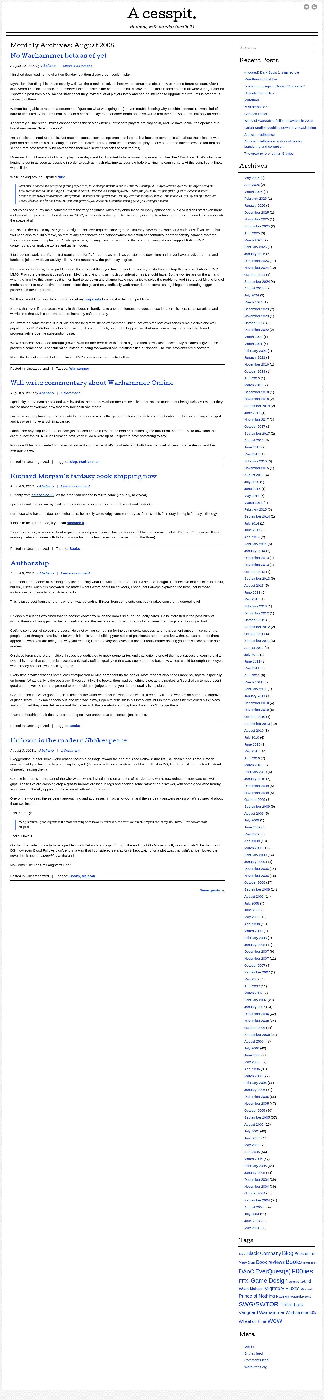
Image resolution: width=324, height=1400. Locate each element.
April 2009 (252, 841)
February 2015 (255, 509)
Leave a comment (77, 66)
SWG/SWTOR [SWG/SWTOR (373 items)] (259, 1304)
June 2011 (252, 661)
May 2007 (251, 979)
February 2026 (255, 198)
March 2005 (253, 1159)
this (61, 177)
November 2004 (256, 1186)
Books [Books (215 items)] (294, 1261)
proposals (93, 299)
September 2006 (257, 1034)
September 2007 (257, 972)
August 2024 (254, 288)
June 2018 (252, 413)
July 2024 (251, 295)
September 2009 (257, 806)
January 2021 (254, 357)
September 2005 (257, 1117)
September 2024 (257, 281)
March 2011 (253, 682)
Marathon (251, 100)
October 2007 (254, 965)
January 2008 (254, 945)
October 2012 (254, 620)
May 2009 (251, 834)
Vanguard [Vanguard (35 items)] (248, 1312)
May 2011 (251, 668)
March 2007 (253, 993)
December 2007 (256, 951)
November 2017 (256, 419)
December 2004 (256, 1179)
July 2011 (251, 654)
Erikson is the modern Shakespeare (68, 741)
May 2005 (251, 1145)
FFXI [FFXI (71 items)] (244, 1281)
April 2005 (252, 1152)
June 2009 (252, 827)
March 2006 (253, 1076)
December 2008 (256, 869)
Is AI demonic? (255, 107)
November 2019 (256, 364)
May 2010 (251, 751)
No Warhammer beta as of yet (58, 56)
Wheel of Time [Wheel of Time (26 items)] (252, 1321)
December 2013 (256, 558)
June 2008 (252, 910)
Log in (249, 1346)
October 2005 (254, 1110)
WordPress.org (255, 1367)
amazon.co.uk (43, 495)
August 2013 (254, 585)
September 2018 (257, 406)
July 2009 (251, 820)
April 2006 (252, 1069)
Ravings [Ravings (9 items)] (282, 1296)
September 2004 (257, 1200)
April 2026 (252, 185)
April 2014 (252, 537)
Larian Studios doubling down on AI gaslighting (280, 127)
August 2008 (254, 896)
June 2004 (252, 1221)
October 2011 (254, 634)
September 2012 (257, 627)
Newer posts (212, 890)
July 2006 (251, 1048)
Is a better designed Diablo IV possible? (274, 86)
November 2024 (256, 267)
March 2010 (253, 765)
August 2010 (254, 730)
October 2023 (254, 323)
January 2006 (254, 1090)
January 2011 (254, 696)
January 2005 (254, 1172)
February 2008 (255, 938)
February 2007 (255, 1000)
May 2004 (251, 1228)
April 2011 (252, 675)
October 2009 (254, 799)
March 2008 (253, 931)
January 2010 (254, 779)
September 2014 (257, 516)
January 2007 (254, 1007)
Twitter (306, 7)
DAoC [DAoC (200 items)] (246, 1271)
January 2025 (254, 254)
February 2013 (255, 606)
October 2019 (254, 371)
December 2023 (256, 309)
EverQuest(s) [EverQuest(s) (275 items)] (273, 1271)
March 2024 (253, 302)
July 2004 (251, 1214)
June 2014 (252, 530)
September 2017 (257, 433)
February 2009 (255, 855)
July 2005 (251, 1131)
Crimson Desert (256, 114)
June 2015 (252, 489)
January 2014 (254, 551)
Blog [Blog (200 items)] (288, 1253)
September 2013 (257, 578)
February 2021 (255, 351)
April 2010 (252, 758)
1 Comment (70, 393)
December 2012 (256, 613)
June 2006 (252, 1055)
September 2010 (257, 724)
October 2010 (254, 717)
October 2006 (254, 1027)
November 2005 (256, 1103)
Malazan (88, 876)
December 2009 (256, 786)
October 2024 (254, 274)
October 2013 (254, 572)
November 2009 (256, 793)
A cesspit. (162, 15)
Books (74, 548)
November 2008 (256, 876)
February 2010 (255, 772)
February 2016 (255, 461)
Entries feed (253, 1353)
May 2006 (251, 1062)
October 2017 (254, 426)
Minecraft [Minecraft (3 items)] (307, 1289)
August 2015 (254, 475)
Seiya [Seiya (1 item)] (308, 1296)
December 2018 (256, 392)
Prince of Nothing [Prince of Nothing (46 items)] (257, 1295)
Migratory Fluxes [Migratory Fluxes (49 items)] (282, 1288)
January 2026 (254, 205)
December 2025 (256, 212)
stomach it (75, 523)
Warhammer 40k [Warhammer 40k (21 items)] (301, 1312)
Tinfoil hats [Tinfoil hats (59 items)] (291, 1304)
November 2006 (256, 1020)
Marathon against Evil (261, 79)
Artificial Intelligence (259, 134)
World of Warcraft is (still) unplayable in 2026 (278, 120)
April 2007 (252, 986)
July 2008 (251, 903)
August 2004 (254, 1207)
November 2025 (256, 219)
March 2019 (253, 385)
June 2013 (252, 592)
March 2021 (253, 344)
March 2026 (253, 192)
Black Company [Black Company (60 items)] (264, 1253)
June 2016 (252, 447)
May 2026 (251, 178)
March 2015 (253, 502)
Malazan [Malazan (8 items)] (256, 1289)
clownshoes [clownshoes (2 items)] (310, 1262)
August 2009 (254, 813)
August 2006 (254, 1041)
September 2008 (257, 889)
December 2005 (256, 1097)
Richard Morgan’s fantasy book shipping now (83, 477)
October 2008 (254, 882)
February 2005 (255, 1166)
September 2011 (257, 640)
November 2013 (256, 565)
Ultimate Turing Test (259, 93)
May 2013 (251, 599)
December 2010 (256, 703)
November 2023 (256, 316)
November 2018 (256, 399)
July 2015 (251, 482)
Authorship (29, 564)
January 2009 (254, 862)
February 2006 (255, 1083)
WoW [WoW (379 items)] (275, 1320)
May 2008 (251, 917)
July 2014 (251, 523)
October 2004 (254, 1193)
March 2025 (253, 240)
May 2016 (251, 454)
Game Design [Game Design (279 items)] (269, 1280)
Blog (73, 462)
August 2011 (254, 647)
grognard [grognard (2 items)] (294, 1281)
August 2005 (254, 1124)
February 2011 (255, 689)
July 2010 (251, 737)
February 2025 (255, 247)
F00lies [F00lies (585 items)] (302, 1271)
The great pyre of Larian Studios (269, 153)
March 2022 (253, 337)
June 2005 (252, 1138)
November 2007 (256, 958)
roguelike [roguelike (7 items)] (297, 1296)
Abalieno (48, 66)
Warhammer (79, 368)
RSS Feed (314, 7)
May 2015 (251, 496)
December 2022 (256, 330)
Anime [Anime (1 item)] (242, 1254)
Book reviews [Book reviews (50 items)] (270, 1262)
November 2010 (256, 710)
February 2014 (255, 544)
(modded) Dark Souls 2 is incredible (271, 72)
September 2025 (257, 226)
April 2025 (252, 233)
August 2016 (254, 440)
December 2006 (256, 1014)
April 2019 (252, 378)
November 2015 (256, 468)
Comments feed (256, 1360)
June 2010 (252, 744)
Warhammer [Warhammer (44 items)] (272, 1312)
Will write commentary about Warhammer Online (92, 384)
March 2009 (253, 848)
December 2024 (256, 261)
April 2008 (252, 924)
